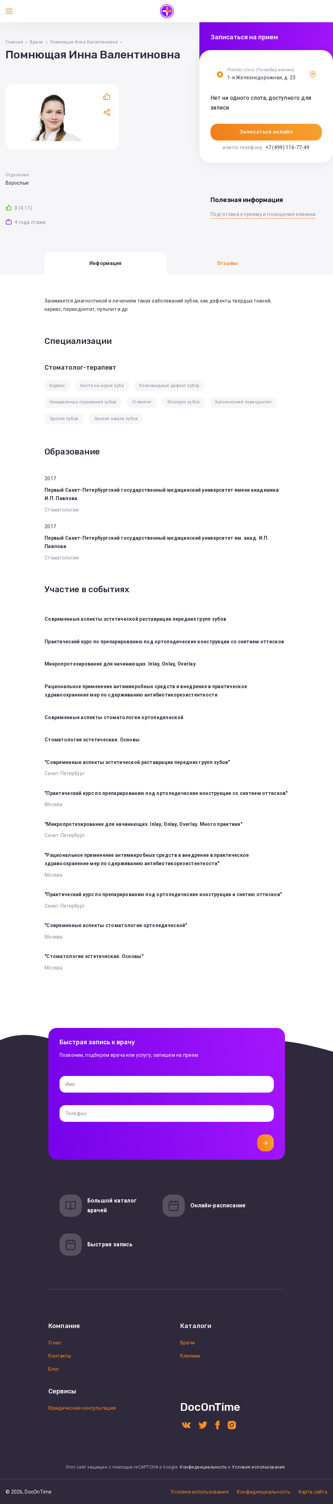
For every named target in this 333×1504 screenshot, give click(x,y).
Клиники (190, 1355)
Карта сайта (313, 1491)
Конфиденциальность (203, 1467)
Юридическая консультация (82, 1408)
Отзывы (227, 263)
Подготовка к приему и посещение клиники (263, 214)
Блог (54, 1369)
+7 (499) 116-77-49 (287, 147)
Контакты (59, 1355)
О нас (54, 1342)
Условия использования (258, 1467)
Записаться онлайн (266, 132)
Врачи (36, 42)
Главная (14, 42)
